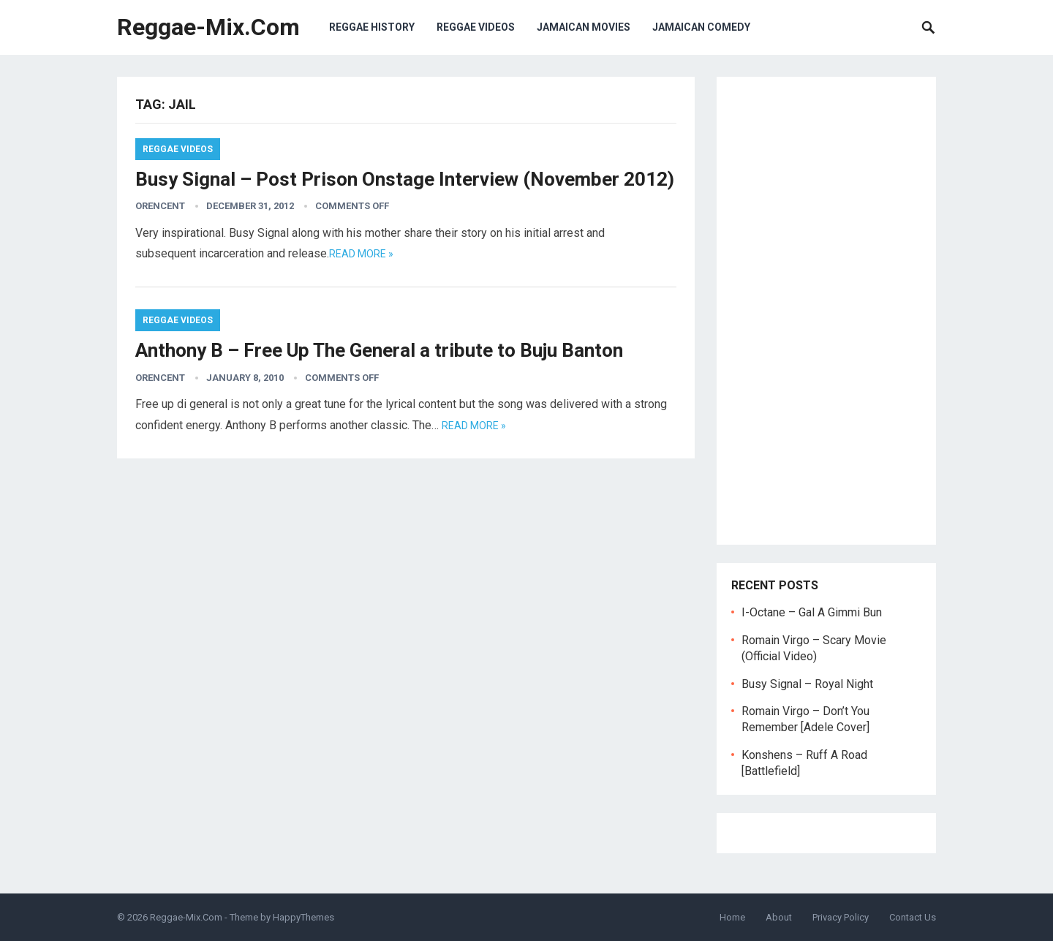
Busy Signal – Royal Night (807, 684)
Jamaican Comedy (701, 27)
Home (732, 917)
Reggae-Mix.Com (208, 27)
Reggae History (372, 27)
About (779, 917)
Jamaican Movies (583, 27)
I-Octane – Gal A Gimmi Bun (811, 612)
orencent (160, 205)
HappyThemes (303, 917)
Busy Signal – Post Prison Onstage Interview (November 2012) (404, 179)
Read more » (361, 254)
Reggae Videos (476, 27)
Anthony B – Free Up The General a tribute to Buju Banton (379, 350)
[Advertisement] (826, 310)
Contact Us (912, 917)
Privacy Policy (840, 917)
